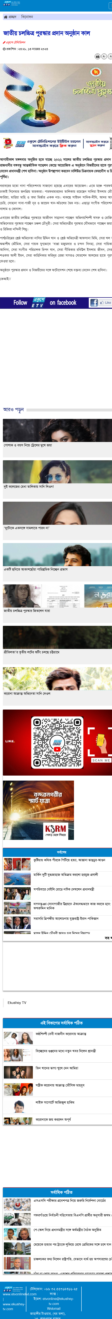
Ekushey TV (17, 1002)
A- (104, 56)
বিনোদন (27, 16)
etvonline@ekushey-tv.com (58, 1301)
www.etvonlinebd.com (20, 1294)
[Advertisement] (54, 367)
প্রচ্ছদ (10, 16)
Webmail (54, 1308)
